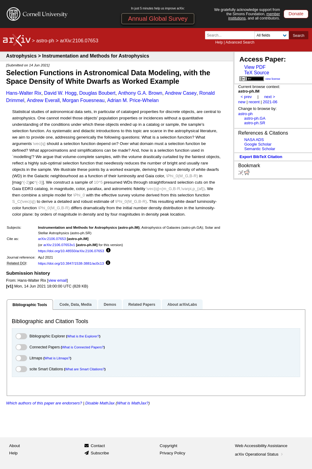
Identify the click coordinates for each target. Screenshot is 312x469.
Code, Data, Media (75, 304)
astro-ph (45, 40)
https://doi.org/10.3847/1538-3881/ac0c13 (71, 263)
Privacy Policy (172, 453)
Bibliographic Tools (29, 305)
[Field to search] (271, 35)
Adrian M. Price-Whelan (133, 100)
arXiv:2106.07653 (52, 239)
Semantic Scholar (259, 148)
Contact (98, 445)
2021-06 (270, 102)
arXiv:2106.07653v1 (59, 245)
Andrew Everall (43, 100)
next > (269, 96)
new (242, 102)
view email (57, 280)
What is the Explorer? (83, 336)
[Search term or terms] (231, 35)
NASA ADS (254, 139)
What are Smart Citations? (85, 369)
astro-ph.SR (254, 123)
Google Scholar (257, 144)
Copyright (168, 445)
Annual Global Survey (157, 18)
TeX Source (256, 72)
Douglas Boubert (97, 93)
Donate (296, 13)
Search (298, 36)
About (14, 445)
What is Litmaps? (57, 358)
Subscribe (100, 453)
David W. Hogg (60, 93)
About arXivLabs (182, 304)
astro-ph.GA (254, 118)
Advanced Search (239, 42)
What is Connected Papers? (83, 347)
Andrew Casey (181, 93)
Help (219, 42)
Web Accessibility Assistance (261, 445)
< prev (246, 96)
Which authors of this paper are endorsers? (44, 403)
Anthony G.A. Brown (140, 93)
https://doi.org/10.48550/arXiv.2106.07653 (71, 251)
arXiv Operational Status (259, 454)
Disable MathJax (100, 403)
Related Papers (141, 304)
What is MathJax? (132, 403)
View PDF (254, 67)
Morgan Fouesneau (83, 100)
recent (254, 102)
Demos (110, 304)
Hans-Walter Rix (23, 93)
